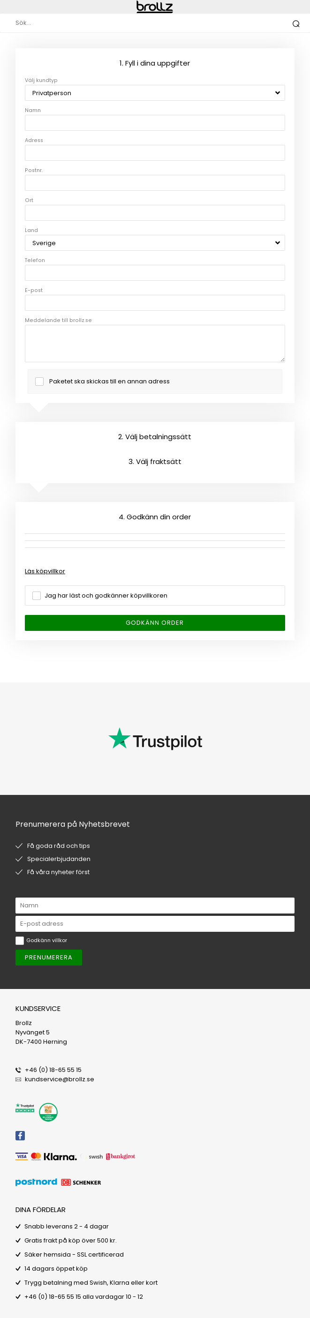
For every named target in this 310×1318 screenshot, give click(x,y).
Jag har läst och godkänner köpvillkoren (106, 595)
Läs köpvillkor (45, 571)
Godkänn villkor (46, 940)
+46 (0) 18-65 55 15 (53, 1069)
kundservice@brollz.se (59, 1079)
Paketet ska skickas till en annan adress (109, 381)
